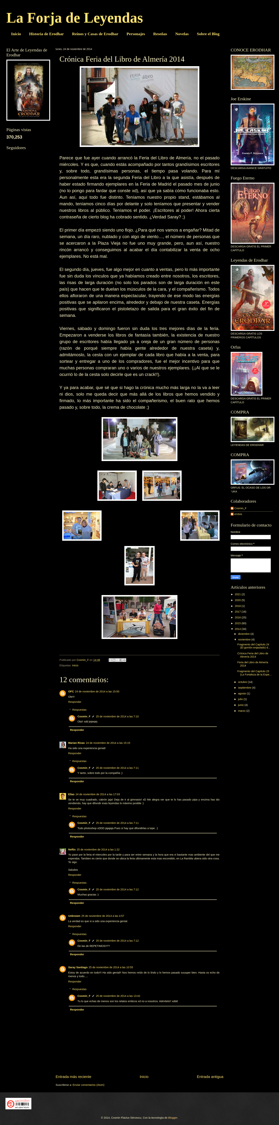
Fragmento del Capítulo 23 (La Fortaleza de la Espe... (254, 673)
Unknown (74, 915)
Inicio (16, 34)
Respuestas (79, 709)
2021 (238, 594)
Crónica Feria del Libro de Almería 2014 (252, 655)
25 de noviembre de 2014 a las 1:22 (98, 849)
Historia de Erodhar (46, 34)
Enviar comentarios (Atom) (88, 1084)
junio (241, 705)
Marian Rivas (76, 742)
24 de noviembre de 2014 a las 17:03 (97, 794)
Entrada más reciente (73, 1077)
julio (240, 699)
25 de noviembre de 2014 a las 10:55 (111, 967)
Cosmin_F (84, 716)
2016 (238, 617)
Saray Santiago (78, 967)
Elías (71, 794)
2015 (238, 623)
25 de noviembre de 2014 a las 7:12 (117, 889)
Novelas (182, 34)
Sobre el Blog (208, 34)
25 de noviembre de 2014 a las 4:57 (102, 915)
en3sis (238, 514)
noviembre (244, 639)
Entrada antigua (210, 1077)
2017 (238, 611)
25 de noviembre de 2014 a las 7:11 (117, 767)
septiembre (245, 687)
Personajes (136, 34)
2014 (238, 628)
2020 (238, 600)
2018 (238, 606)
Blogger (172, 1117)
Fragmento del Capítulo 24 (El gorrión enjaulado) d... (253, 646)
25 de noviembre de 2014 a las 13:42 (118, 995)
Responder (74, 701)
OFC (71, 691)
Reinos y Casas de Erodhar (95, 34)
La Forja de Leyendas (74, 18)
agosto (242, 693)
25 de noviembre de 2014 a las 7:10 (117, 716)
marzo (242, 710)
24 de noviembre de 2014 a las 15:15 (108, 742)
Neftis (72, 849)
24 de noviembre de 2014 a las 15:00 (97, 691)
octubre (243, 682)
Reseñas (160, 34)
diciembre (244, 633)
